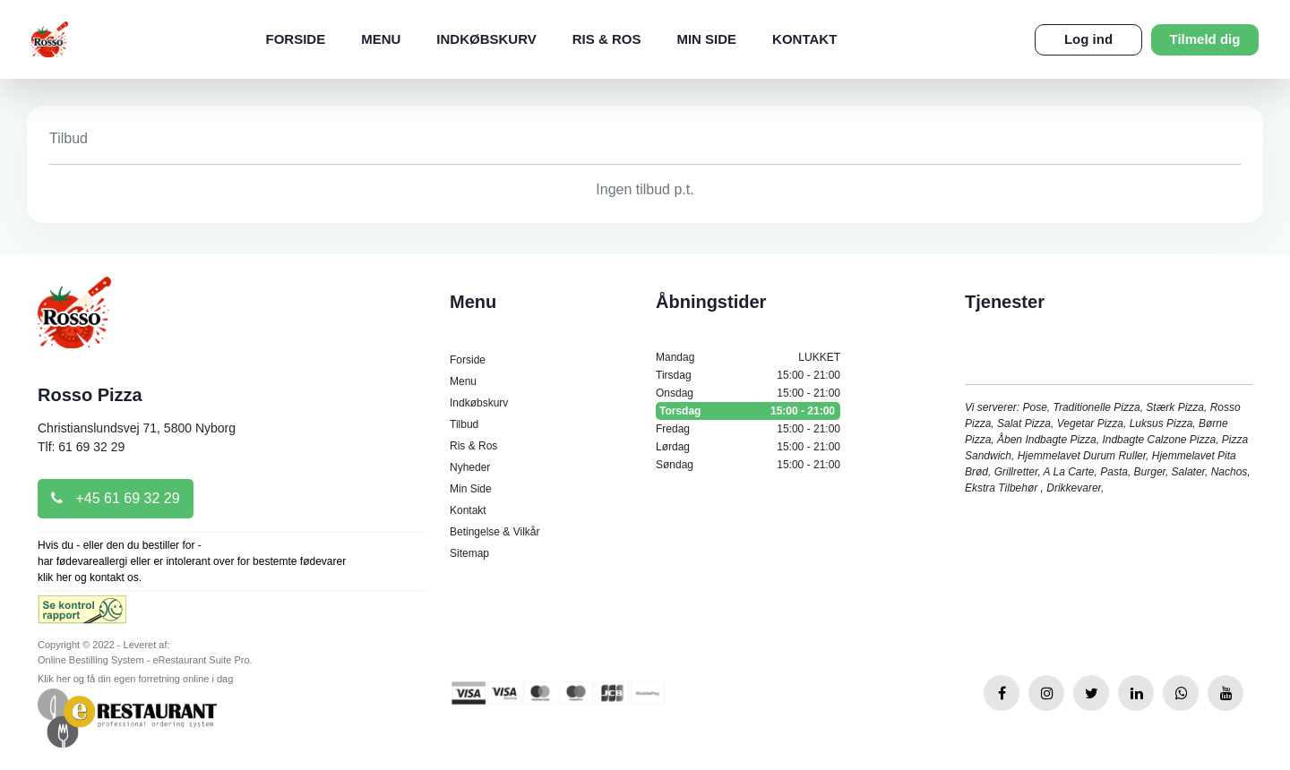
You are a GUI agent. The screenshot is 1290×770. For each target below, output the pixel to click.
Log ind (1088, 39)
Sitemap (469, 553)
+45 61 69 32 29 (115, 498)
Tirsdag (748, 375)
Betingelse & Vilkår (495, 532)
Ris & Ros (606, 39)
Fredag (748, 429)
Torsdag (748, 411)
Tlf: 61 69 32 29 (81, 447)
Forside (295, 39)
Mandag (748, 357)
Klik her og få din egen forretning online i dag (135, 678)
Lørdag (748, 447)
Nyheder (470, 467)
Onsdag (748, 393)
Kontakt (804, 39)
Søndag (748, 465)
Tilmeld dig (1205, 39)
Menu (380, 39)
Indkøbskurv (486, 39)
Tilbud (464, 424)
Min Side (706, 39)
